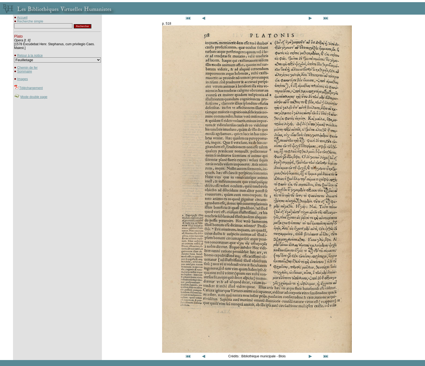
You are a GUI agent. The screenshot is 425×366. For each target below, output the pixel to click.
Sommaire (24, 71)
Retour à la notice (30, 55)
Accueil (22, 17)
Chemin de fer (27, 68)
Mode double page (33, 97)
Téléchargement (31, 88)
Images (22, 79)
